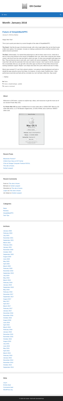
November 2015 (8, 336)
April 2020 (6, 264)
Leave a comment (9, 86)
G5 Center (35, 6)
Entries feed (7, 385)
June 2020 (6, 259)
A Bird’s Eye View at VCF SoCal (13, 161)
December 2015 (8, 334)
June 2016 (6, 322)
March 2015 (7, 353)
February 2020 (7, 268)
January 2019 (7, 285)
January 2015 (7, 358)
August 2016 (7, 320)
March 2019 (7, 280)
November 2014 (8, 362)
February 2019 (7, 282)
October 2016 (7, 318)
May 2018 (6, 289)
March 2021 (7, 242)
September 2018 (8, 287)
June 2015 (6, 346)
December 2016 (8, 313)
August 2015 (7, 341)
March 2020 (7, 266)
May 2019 (6, 278)
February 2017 (7, 308)
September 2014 (8, 367)
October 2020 (7, 252)
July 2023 (6, 235)
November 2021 (8, 238)
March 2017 (7, 306)
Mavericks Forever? (9, 158)
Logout (5, 190)
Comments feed (8, 387)
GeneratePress (40, 398)
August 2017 (7, 299)
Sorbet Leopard (8, 168)
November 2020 (8, 249)
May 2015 (6, 348)
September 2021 (8, 240)
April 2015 (6, 351)
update (20, 84)
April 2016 (6, 325)
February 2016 (7, 329)
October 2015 (7, 339)
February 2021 (7, 245)
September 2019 (8, 273)
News (6, 81)
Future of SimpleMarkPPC (15, 32)
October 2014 (7, 365)
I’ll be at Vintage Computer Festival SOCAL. (16, 163)
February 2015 (7, 355)
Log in (5, 382)
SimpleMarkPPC (8, 213)
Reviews (6, 210)
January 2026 (7, 231)
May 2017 (6, 301)
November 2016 (8, 315)
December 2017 (8, 294)
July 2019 (6, 275)
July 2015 (6, 343)
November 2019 (8, 271)
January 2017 (7, 311)
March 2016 (7, 327)
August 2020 (7, 256)
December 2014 (8, 360)
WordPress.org (8, 389)
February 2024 (7, 233)
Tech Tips (6, 215)
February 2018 (7, 292)
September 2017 (8, 296)
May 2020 (6, 261)
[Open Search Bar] (60, 14)
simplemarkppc (12, 84)
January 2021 (7, 247)
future (6, 84)
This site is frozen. (9, 166)
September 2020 (8, 254)
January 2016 (7, 332)
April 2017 (6, 303)
